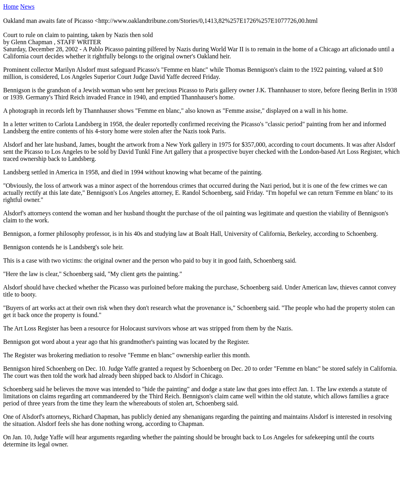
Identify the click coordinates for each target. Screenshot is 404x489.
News (27, 6)
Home (11, 6)
